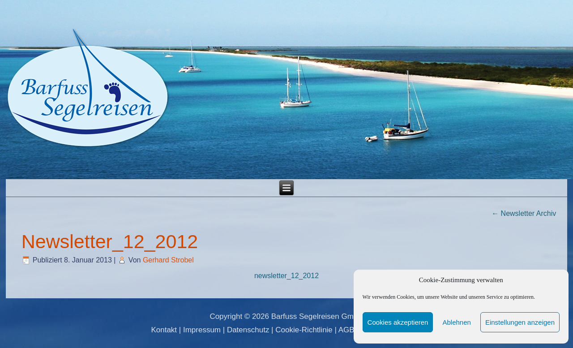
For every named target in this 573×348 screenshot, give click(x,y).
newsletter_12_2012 (286, 275)
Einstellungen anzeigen (520, 322)
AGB (346, 330)
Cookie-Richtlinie (304, 330)
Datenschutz (248, 330)
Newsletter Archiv (524, 213)
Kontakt (164, 330)
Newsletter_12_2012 (109, 241)
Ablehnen (456, 322)
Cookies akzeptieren (398, 322)
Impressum (202, 330)
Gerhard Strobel (168, 260)
